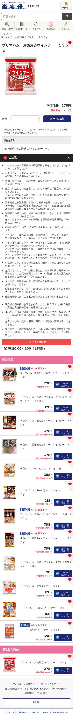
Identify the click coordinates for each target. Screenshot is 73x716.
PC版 (36, 702)
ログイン (66, 7)
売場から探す (7, 29)
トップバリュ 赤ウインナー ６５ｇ (40, 585)
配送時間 (51, 29)
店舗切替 (36, 29)
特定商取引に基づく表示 (35, 693)
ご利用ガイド (22, 29)
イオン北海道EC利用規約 (36, 688)
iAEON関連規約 (58, 688)
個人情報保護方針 (13, 688)
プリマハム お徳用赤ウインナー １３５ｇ (43, 662)
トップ (4, 33)
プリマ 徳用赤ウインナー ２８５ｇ (40, 629)
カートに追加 (57, 118)
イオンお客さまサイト (49, 683)
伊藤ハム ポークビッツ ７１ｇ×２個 (40, 468)
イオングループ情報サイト (23, 683)
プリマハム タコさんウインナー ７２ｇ (42, 607)
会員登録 (65, 29)
